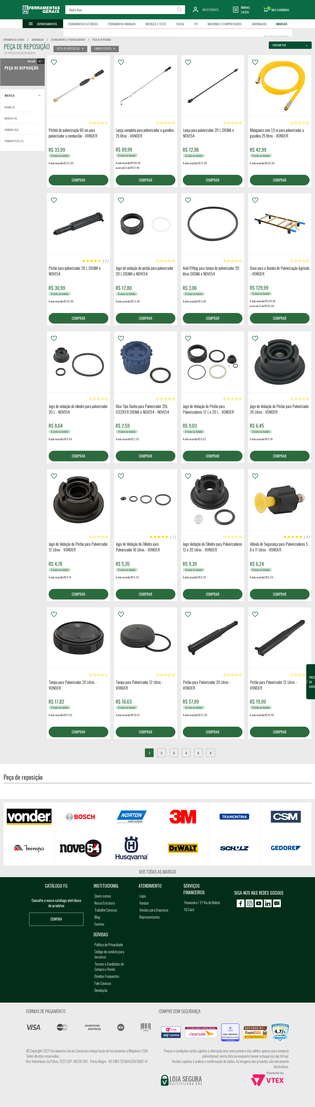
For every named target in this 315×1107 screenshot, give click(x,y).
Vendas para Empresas (153, 910)
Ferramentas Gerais (13, 39)
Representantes (149, 917)
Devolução (100, 990)
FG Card (189, 909)
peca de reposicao (102, 39)
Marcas (281, 23)
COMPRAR (78, 180)
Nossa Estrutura (104, 903)
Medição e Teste (156, 23)
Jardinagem (259, 23)
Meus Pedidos (211, 9)
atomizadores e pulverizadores (68, 39)
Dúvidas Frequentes (106, 976)
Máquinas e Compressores (225, 23)
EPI (196, 23)
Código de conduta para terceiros (109, 954)
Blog (97, 917)
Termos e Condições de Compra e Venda (109, 966)
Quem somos (102, 896)
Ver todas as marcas (157, 871)
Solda (180, 23)
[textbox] (125, 9)
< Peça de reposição (35, 61)
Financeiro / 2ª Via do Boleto (202, 902)
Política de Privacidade (108, 944)
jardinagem (38, 39)
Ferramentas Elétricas (83, 23)
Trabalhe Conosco (105, 910)
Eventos (99, 924)
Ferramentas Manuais (121, 23)
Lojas (142, 896)
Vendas (144, 903)
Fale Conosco (102, 983)
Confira (56, 919)
